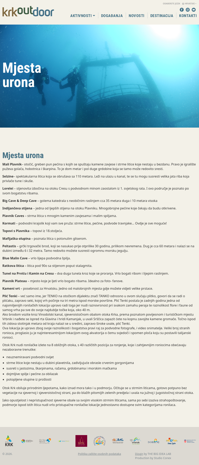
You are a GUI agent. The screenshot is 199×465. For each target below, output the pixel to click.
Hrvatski (179, 3)
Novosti (136, 15)
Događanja (112, 15)
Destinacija (161, 15)
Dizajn (139, 454)
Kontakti (188, 15)
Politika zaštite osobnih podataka (99, 454)
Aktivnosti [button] (81, 15)
